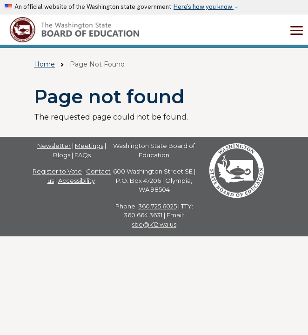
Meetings (89, 145)
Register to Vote (57, 171)
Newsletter (54, 145)
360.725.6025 (157, 206)
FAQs (82, 155)
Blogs (61, 155)
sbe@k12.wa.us (154, 224)
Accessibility (76, 180)
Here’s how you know (204, 6)
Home (44, 64)
